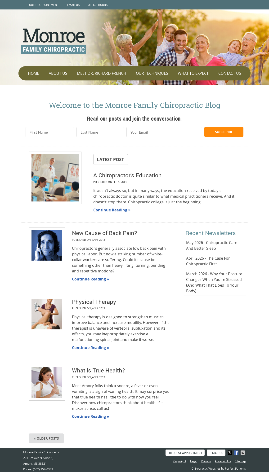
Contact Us (229, 73)
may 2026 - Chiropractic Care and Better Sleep (211, 245)
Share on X (230, 452)
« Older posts (46, 438)
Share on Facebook (236, 452)
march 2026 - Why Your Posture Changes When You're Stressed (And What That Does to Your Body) (214, 282)
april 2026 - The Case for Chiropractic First (208, 261)
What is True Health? (98, 370)
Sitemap (240, 461)
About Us (58, 73)
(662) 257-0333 (43, 469)
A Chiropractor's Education (127, 175)
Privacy (206, 461)
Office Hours (98, 5)
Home (33, 73)
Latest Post (110, 159)
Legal (193, 461)
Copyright (179, 461)
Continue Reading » (111, 210)
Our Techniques (152, 73)
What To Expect (193, 73)
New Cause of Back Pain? (104, 233)
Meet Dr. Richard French (101, 73)
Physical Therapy (94, 302)
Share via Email (243, 452)
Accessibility (223, 461)
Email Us (73, 5)
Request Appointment (42, 5)
